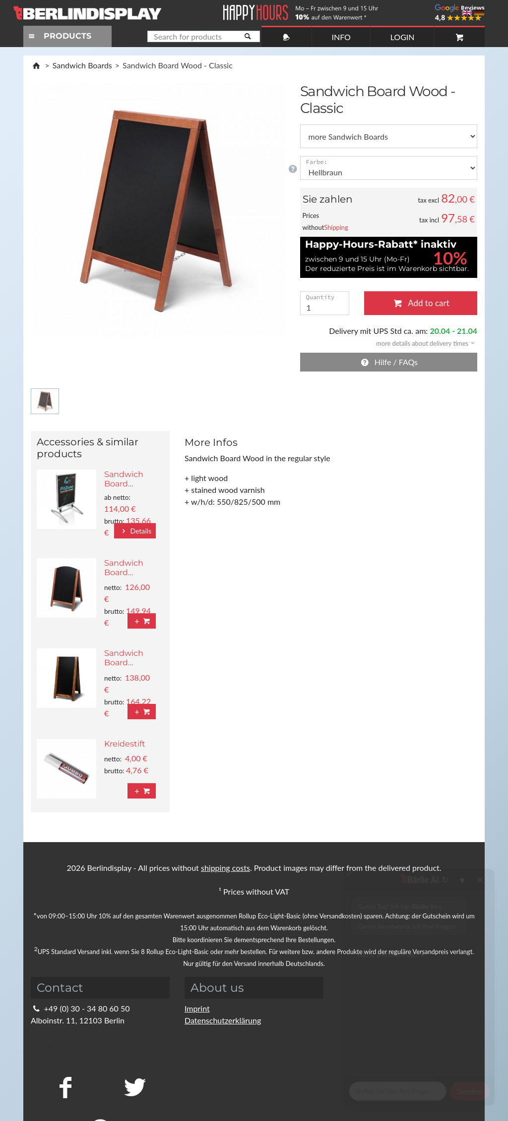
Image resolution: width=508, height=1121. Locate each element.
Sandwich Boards (82, 65)
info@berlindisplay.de (74, 1032)
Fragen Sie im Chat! (455, 1099)
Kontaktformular (66, 1044)
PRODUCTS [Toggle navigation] (58, 36)
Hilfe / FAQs (388, 362)
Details (135, 531)
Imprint (197, 1008)
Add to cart (420, 303)
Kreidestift (124, 743)
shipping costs (225, 867)
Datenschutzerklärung (223, 1020)
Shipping (336, 227)
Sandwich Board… (123, 479)
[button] (422, 342)
